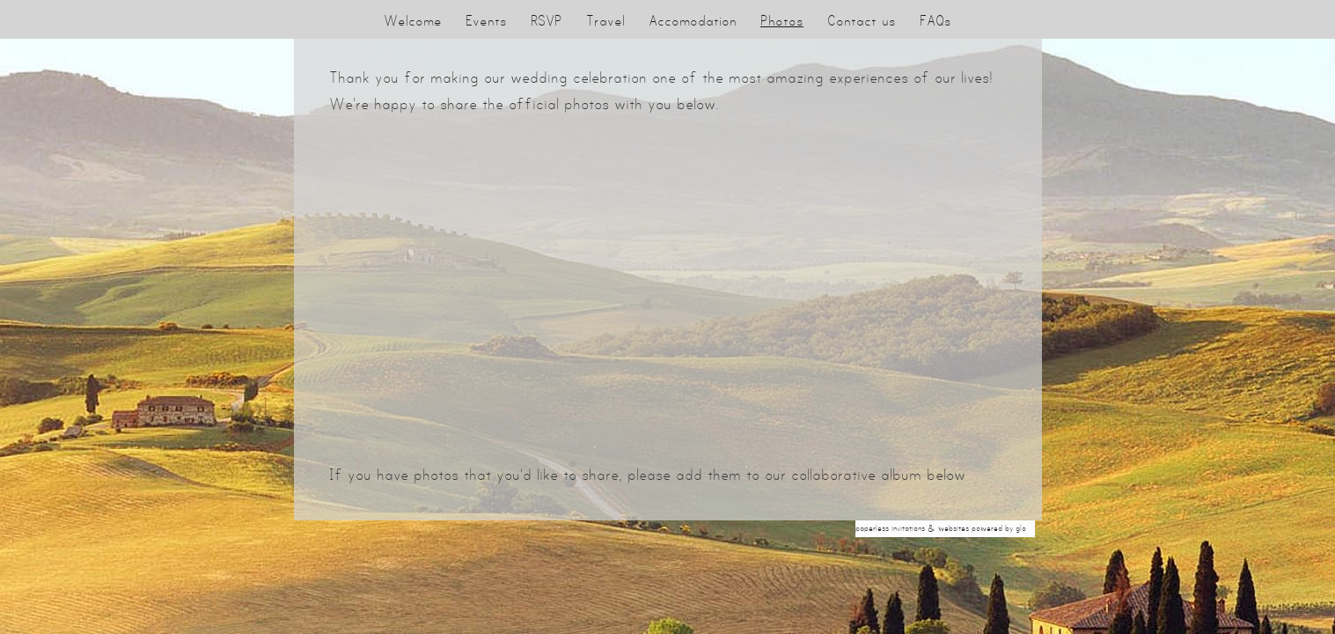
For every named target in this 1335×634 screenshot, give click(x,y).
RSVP (546, 20)
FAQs (935, 20)
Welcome (413, 20)
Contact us (861, 20)
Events (486, 20)
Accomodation (693, 20)
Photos (781, 20)
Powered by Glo (999, 528)
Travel (605, 20)
